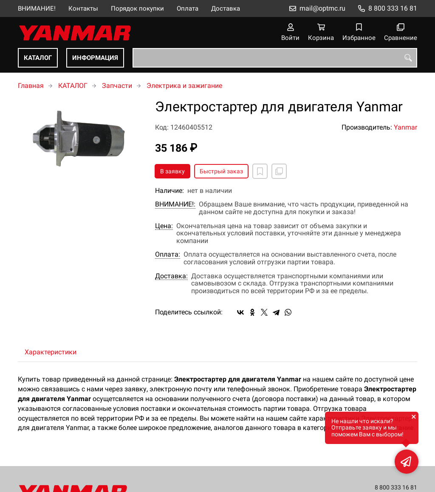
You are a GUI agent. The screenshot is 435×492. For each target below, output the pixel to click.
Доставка (225, 8)
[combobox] (275, 58)
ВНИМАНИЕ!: (175, 204)
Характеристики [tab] (50, 352)
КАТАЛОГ (38, 58)
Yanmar (405, 127)
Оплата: (167, 254)
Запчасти (117, 86)
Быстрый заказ (221, 171)
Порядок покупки (137, 8)
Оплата (187, 8)
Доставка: (171, 276)
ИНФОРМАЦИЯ (95, 58)
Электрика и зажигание (184, 86)
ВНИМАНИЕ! (37, 8)
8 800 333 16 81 (392, 8)
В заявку (172, 171)
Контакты (83, 8)
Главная (31, 86)
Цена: (164, 226)
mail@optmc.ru (322, 8)
